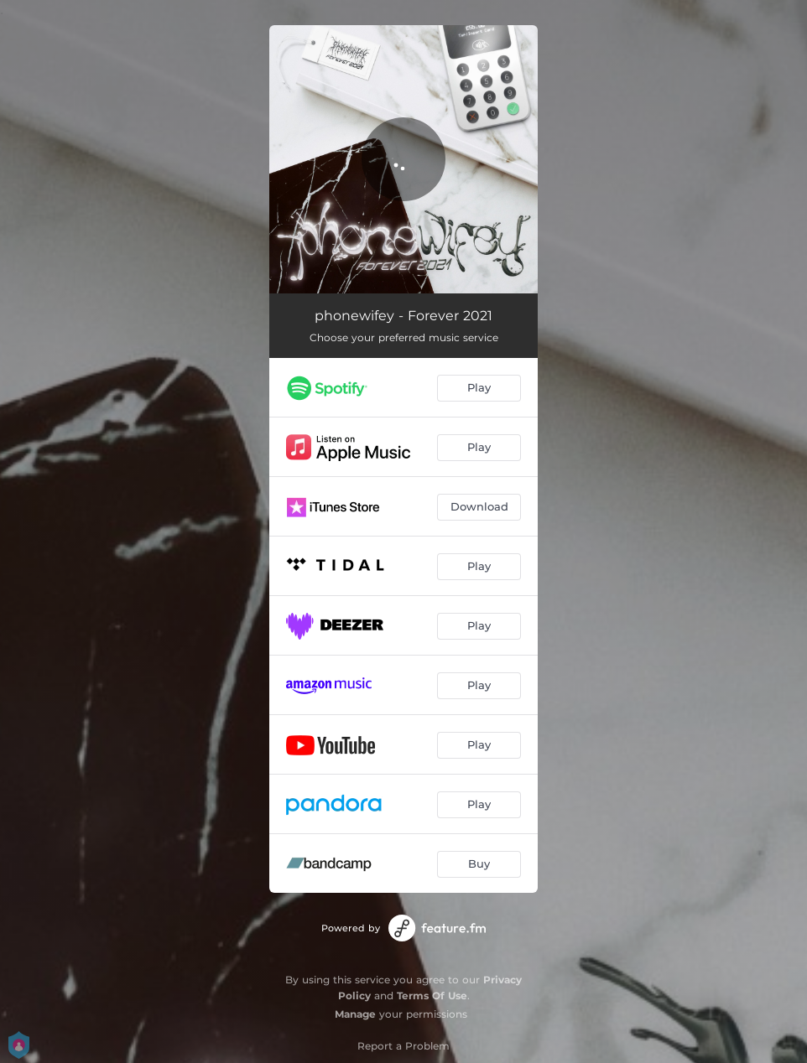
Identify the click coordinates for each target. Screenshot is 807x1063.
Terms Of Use (432, 995)
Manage (355, 1014)
